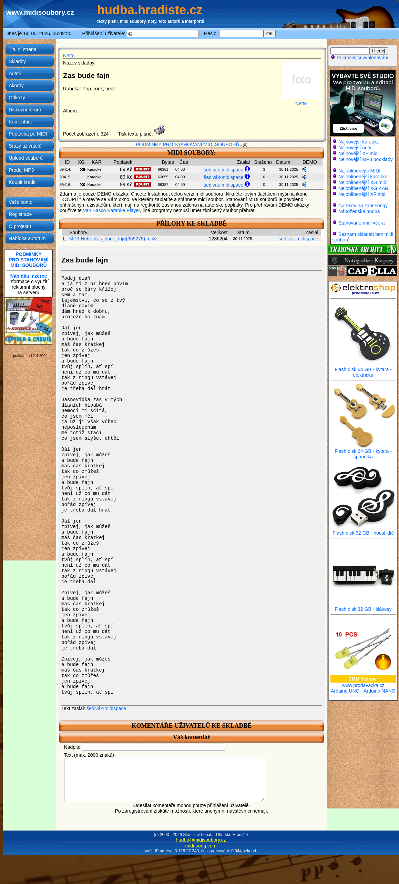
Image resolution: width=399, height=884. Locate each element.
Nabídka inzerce (28, 276)
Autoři (15, 73)
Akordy (16, 85)
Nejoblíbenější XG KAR (363, 188)
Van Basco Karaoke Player (111, 210)
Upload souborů (26, 158)
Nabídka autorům (27, 238)
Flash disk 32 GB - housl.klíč (363, 531)
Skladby (17, 61)
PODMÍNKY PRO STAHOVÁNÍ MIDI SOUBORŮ (187, 144)
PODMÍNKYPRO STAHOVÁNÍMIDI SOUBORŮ (29, 259)
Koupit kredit (22, 182)
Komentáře (20, 122)
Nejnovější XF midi (358, 153)
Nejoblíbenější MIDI (359, 170)
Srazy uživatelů (25, 146)
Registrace (20, 214)
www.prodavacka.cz (363, 683)
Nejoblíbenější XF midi (362, 194)
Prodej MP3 (21, 170)
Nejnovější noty (354, 147)
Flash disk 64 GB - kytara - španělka (363, 451)
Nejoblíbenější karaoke (362, 176)
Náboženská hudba (359, 211)
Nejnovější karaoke (358, 142)
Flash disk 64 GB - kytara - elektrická (363, 370)
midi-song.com (200, 854)
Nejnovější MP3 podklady (365, 159)
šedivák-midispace (223, 169)
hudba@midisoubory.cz (201, 848)
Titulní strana (22, 49)
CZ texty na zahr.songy (363, 205)
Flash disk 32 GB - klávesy (363, 607)
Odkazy (17, 97)
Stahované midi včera (361, 223)
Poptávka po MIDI (28, 134)
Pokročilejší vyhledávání (359, 57)
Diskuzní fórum (25, 109)
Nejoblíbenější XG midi (362, 182)
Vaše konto (20, 202)
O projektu (20, 226)
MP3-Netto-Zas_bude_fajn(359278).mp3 (112, 238)
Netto (68, 55)
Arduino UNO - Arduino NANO (363, 691)
